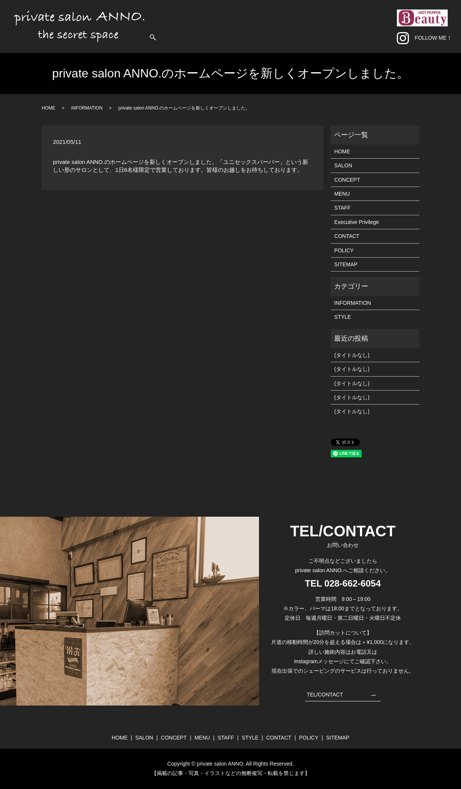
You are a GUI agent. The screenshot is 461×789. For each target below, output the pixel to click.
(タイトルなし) (351, 355)
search (386, 26)
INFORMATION (87, 108)
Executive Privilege (356, 222)
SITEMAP (345, 264)
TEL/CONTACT (325, 695)
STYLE (336, 26)
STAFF (314, 26)
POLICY (343, 250)
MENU (293, 26)
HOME (218, 26)
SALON (240, 26)
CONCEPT (267, 26)
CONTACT (362, 26)
